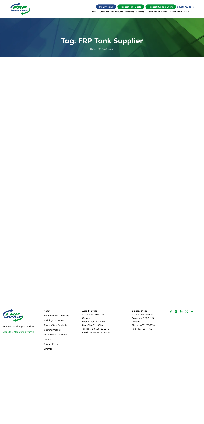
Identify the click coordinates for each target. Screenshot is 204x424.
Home (93, 49)
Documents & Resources (181, 12)
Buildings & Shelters (134, 12)
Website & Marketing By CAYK (18, 395)
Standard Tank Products (111, 12)
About (94, 12)
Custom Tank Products (157, 12)
